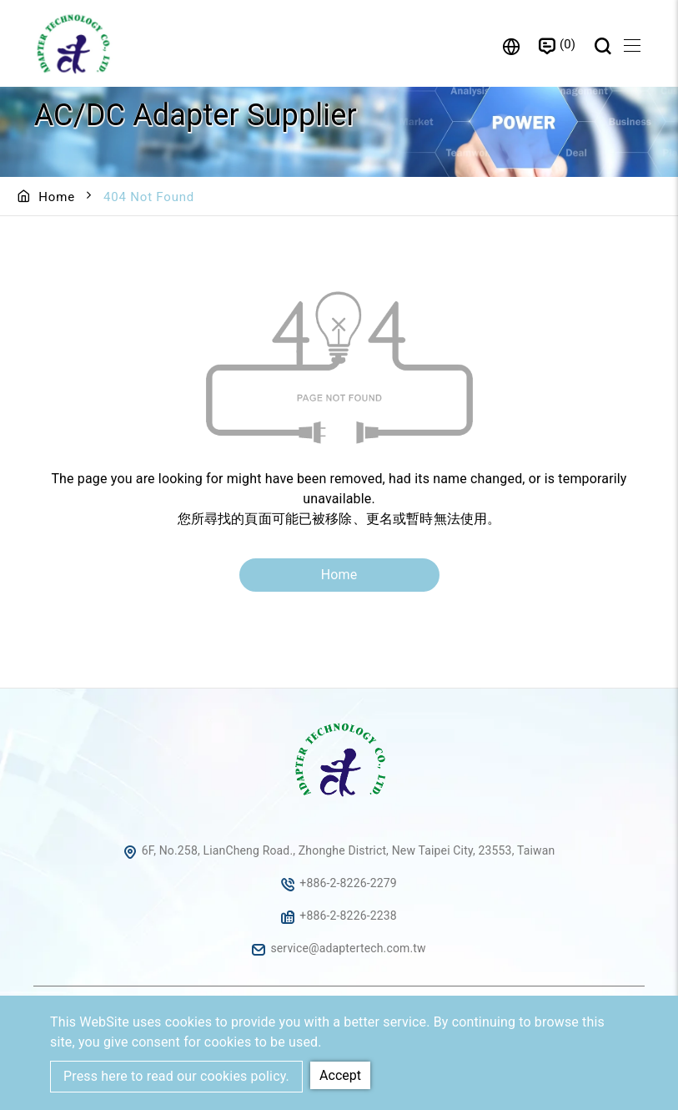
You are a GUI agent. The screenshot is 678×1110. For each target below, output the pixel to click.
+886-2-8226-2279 (348, 883)
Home (56, 196)
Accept (340, 1075)
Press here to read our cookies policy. (176, 1076)
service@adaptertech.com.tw (347, 948)
